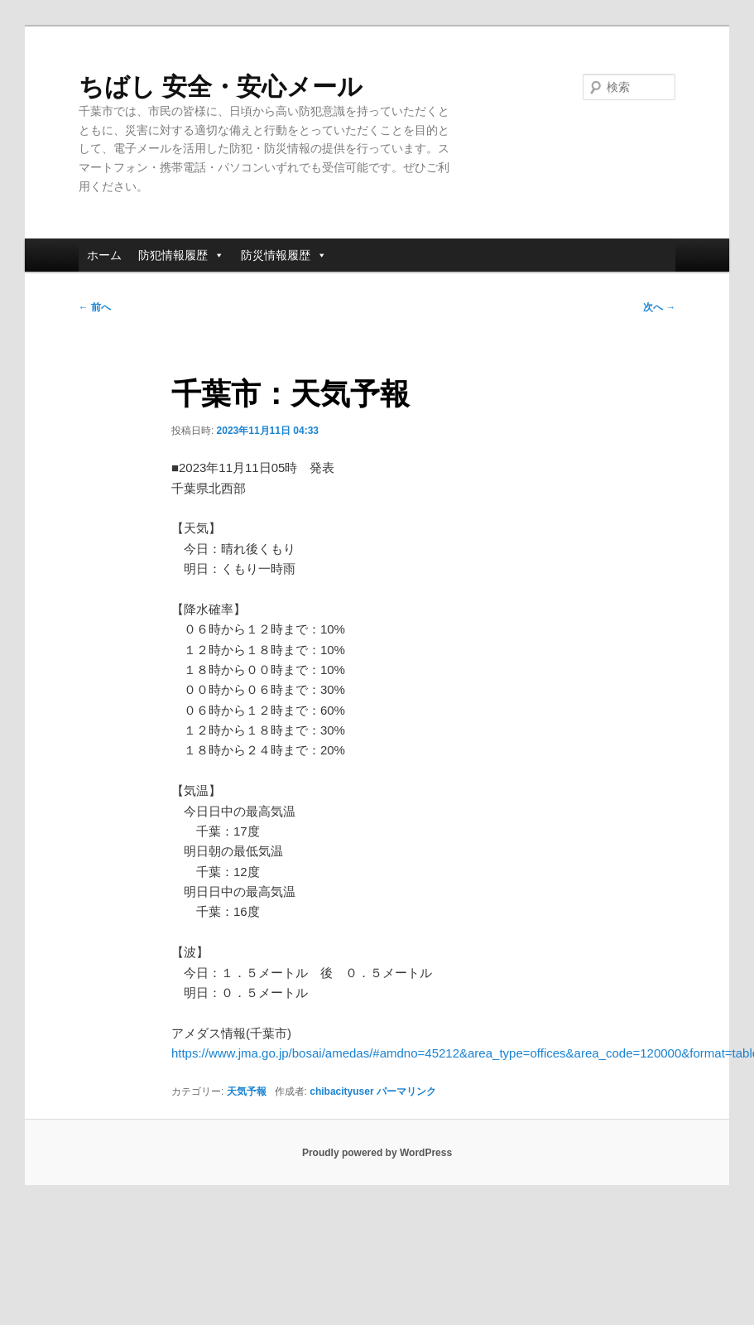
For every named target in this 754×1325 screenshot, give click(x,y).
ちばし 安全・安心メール (221, 86)
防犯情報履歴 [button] (181, 255)
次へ (659, 307)
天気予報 (247, 1091)
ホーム (104, 255)
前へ (95, 307)
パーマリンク (406, 1091)
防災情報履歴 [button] (284, 255)
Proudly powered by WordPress (377, 1153)
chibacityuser (341, 1091)
